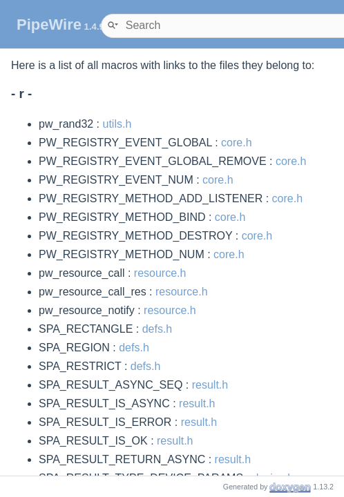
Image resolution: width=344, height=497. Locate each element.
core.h (236, 142)
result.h (210, 385)
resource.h (160, 273)
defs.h (157, 329)
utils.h (117, 124)
